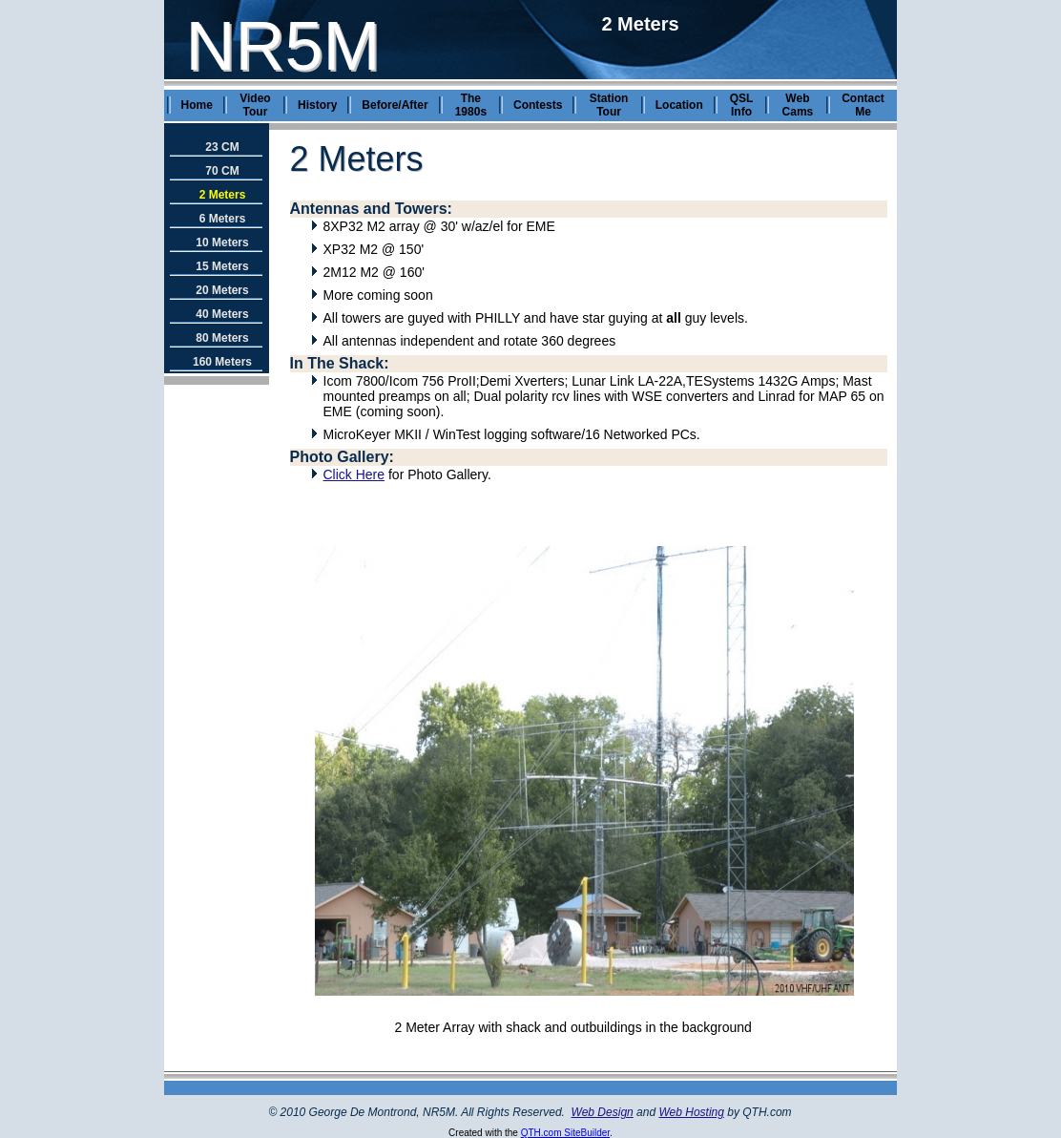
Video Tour (254, 105)
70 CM (222, 171)
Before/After (394, 105)
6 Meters (222, 218)
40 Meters (222, 314)
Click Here (354, 474)
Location (679, 105)
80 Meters (222, 338)
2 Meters (222, 194)
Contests (537, 105)
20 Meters (222, 290)
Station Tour (609, 105)
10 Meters (222, 242)
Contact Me (863, 105)
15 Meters (222, 266)
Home (197, 105)
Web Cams (798, 105)
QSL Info (742, 105)
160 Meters (222, 362)
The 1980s (471, 105)
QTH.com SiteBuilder (565, 1132)
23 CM (222, 147)
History (317, 105)
